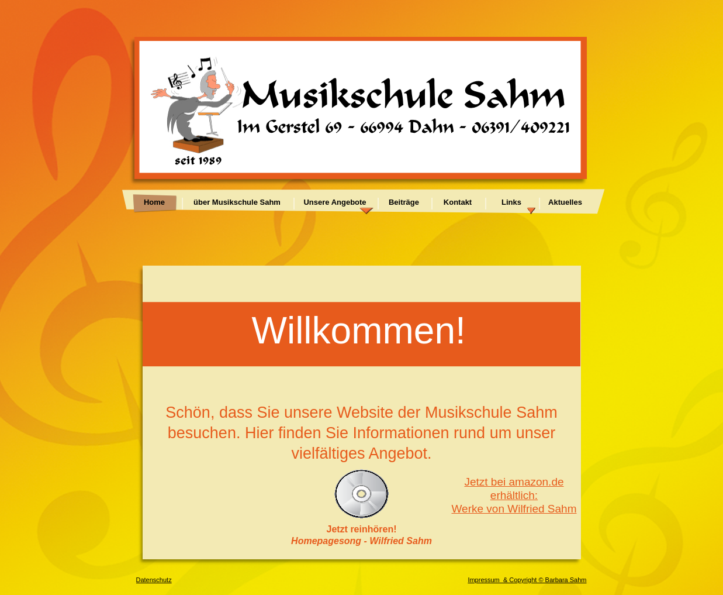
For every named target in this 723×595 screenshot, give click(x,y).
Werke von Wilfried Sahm (514, 509)
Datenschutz (154, 579)
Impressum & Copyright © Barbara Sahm (527, 579)
